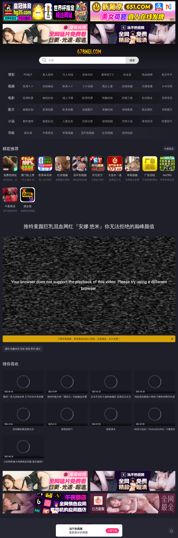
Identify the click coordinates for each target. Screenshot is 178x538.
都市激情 (28, 121)
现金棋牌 (147, 74)
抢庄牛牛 (167, 74)
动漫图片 (87, 109)
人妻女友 (67, 121)
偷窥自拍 (28, 109)
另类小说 (127, 121)
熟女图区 (147, 109)
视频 (11, 86)
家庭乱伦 (48, 121)
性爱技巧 (167, 121)
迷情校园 (107, 121)
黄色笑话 (147, 121)
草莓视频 (67, 133)
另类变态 (167, 98)
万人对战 (67, 74)
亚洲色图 (48, 109)
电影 (11, 98)
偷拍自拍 (48, 98)
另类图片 (167, 109)
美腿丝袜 (107, 109)
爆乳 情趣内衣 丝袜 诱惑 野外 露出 (23, 348)
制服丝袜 (107, 98)
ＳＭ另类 (167, 86)
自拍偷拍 (48, 86)
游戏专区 (87, 74)
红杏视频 (107, 133)
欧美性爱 (87, 98)
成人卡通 (67, 98)
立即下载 (112, 530)
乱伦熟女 (147, 98)
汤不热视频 (87, 133)
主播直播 (147, 86)
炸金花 (127, 74)
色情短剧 (127, 133)
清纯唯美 (127, 109)
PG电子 (28, 74)
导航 (11, 132)
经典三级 (127, 98)
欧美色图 (67, 109)
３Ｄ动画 (87, 86)
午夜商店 (48, 133)
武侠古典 (87, 121)
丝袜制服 (127, 86)
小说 (11, 121)
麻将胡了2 (107, 74)
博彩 (11, 74)
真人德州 (48, 74)
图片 (11, 109)
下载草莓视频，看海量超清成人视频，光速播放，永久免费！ (116, 339)
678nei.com (89, 51)
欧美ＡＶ (67, 86)
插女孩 (28, 133)
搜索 (132, 60)
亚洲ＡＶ (28, 86)
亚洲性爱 (28, 98)
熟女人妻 (107, 86)
